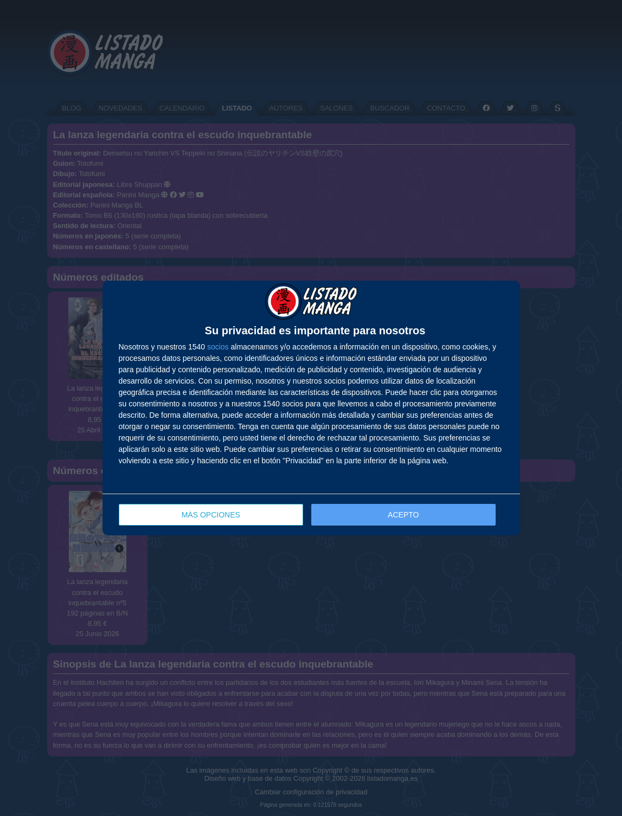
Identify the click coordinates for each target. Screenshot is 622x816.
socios (218, 347)
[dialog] (311, 408)
